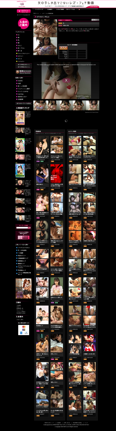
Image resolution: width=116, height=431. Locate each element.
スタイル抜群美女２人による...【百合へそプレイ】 (28, 141)
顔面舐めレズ (22, 261)
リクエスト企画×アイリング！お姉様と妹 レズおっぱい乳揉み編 (89, 384)
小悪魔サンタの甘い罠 (88, 354)
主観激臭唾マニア (23, 258)
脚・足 (20, 51)
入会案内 (19, 305)
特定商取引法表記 (21, 313)
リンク (86, 422)
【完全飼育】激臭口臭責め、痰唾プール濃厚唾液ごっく (28, 132)
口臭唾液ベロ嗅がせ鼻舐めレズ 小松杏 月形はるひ (28, 158)
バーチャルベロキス (24, 247)
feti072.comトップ (49, 422)
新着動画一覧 (20, 308)
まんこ (20, 45)
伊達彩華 (20, 99)
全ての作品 (24, 64)
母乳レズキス (54, 382)
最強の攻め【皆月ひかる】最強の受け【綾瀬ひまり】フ (28, 192)
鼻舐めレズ (21, 263)
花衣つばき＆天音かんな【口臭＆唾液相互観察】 (28, 167)
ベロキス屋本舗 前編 (74, 354)
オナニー (20, 56)
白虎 (19, 83)
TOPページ (36, 13)
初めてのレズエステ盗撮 (75, 184)
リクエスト (21, 61)
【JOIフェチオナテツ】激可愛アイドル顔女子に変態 (28, 183)
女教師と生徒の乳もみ (88, 241)
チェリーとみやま (23, 91)
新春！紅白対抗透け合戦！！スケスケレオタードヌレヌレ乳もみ (89, 186)
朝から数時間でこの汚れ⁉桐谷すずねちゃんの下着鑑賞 (28, 218)
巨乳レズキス (54, 354)
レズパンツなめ (73, 410)
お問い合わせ (67, 422)
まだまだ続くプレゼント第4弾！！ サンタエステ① (89, 412)
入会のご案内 (20, 319)
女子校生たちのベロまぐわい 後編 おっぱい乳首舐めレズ (42, 384)
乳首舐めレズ (22, 270)
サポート (19, 307)
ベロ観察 (20, 253)
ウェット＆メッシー (24, 53)
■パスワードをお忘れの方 (23, 15)
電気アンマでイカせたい (75, 325)
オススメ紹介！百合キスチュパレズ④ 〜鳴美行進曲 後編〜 (57, 271)
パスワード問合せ (21, 311)
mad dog (20, 94)
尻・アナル (21, 48)
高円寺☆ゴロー (22, 96)
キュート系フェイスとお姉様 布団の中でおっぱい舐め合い (75, 214)
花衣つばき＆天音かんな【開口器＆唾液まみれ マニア (28, 114)
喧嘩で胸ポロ (39, 184)
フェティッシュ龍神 (24, 88)
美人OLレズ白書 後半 (41, 269)
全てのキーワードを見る (24, 103)
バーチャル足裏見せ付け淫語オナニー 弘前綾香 (28, 201)
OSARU (20, 81)
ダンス (20, 58)
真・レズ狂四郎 (22, 86)
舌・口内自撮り (22, 250)
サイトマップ (20, 310)
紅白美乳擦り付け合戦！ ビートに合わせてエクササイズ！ (89, 327)
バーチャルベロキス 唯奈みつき (28, 209)
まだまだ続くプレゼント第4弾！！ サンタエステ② (75, 157)
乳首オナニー (22, 255)
